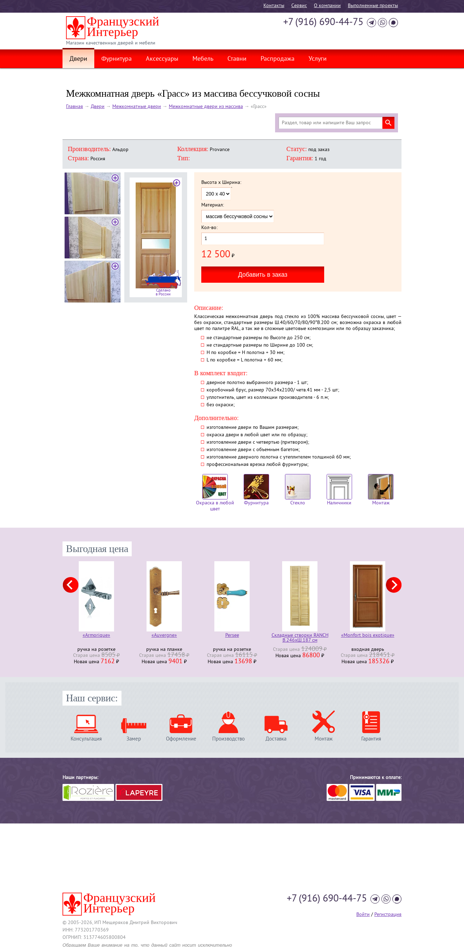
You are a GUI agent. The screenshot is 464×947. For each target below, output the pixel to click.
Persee (232, 636)
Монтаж (380, 490)
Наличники (339, 490)
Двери (78, 59)
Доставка (276, 739)
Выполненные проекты (373, 6)
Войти (363, 915)
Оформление (181, 739)
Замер (133, 739)
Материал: (212, 205)
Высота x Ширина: (221, 182)
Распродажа (278, 59)
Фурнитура (116, 59)
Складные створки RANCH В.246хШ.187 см (300, 638)
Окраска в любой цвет (215, 493)
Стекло (297, 490)
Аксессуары (162, 59)
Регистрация (387, 915)
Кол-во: (209, 228)
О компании (327, 6)
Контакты (273, 6)
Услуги (318, 59)
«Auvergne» (164, 636)
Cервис (299, 6)
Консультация (86, 739)
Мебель (202, 59)
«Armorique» (96, 636)
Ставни (236, 59)
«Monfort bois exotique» (367, 636)
